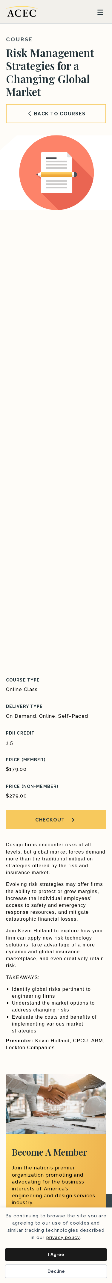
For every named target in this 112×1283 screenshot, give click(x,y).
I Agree (56, 1254)
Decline (56, 1271)
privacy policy (63, 1237)
